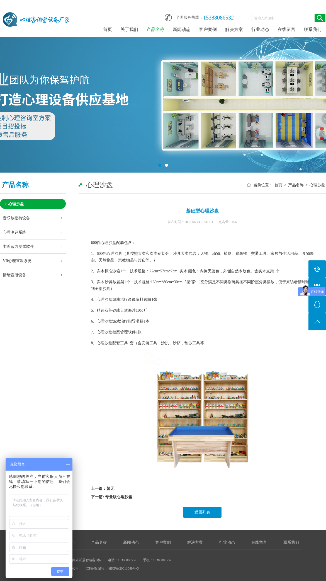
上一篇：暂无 (102, 488)
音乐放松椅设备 (16, 218)
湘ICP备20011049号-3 (123, 568)
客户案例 (208, 29)
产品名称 (155, 29)
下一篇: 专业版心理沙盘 (111, 497)
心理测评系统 (14, 232)
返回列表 (202, 512)
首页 (107, 29)
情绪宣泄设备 (14, 275)
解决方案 (234, 29)
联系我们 (313, 29)
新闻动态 (182, 29)
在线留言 (286, 29)
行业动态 (260, 29)
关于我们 (129, 29)
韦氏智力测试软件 (18, 246)
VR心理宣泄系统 (17, 260)
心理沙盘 (16, 204)
